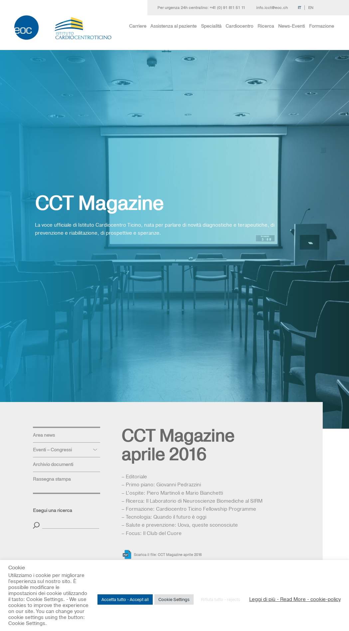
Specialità (211, 26)
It (299, 7)
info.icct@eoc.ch (272, 7)
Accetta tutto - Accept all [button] (125, 599)
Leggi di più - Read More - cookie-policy (295, 599)
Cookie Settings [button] (174, 599)
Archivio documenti (53, 464)
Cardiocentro (239, 26)
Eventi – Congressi (52, 450)
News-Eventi (291, 26)
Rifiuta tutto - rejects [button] (220, 599)
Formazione (321, 26)
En (310, 7)
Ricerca (266, 26)
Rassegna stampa (52, 479)
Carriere (137, 26)
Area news (44, 435)
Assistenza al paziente (173, 26)
